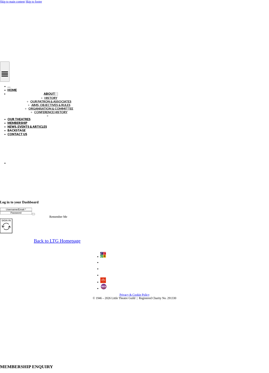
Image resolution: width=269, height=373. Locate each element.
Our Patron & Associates (50, 101)
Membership (17, 123)
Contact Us (17, 134)
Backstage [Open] (16, 130)
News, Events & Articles (27, 126)
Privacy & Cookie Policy (134, 294)
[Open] (5, 72)
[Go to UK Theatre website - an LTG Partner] (103, 282)
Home (12, 90)
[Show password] (33, 214)
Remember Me (58, 216)
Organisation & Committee (50, 108)
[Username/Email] (16, 209)
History (50, 98)
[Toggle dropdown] (56, 94)
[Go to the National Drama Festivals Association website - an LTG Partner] (103, 288)
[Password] (16, 212)
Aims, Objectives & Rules (50, 105)
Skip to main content (12, 1)
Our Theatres (18, 119)
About (49, 93)
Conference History (50, 112)
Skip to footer (34, 1)
